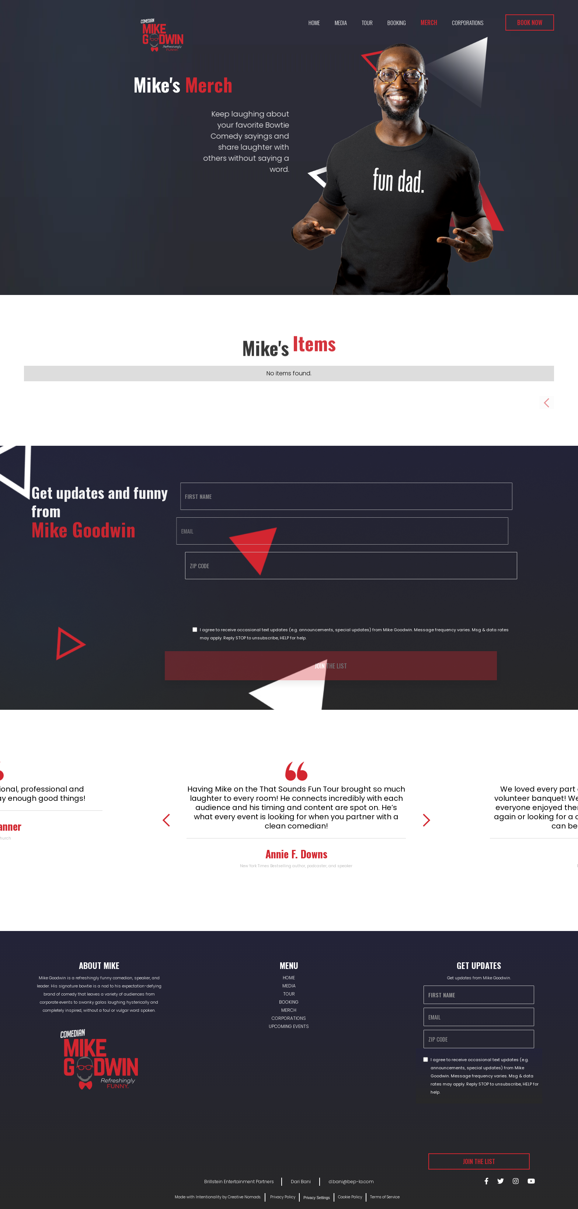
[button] (166, 820)
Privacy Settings (316, 1198)
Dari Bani (301, 1181)
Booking (396, 22)
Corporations (467, 22)
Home (314, 22)
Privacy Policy (282, 1197)
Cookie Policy (350, 1197)
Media (341, 22)
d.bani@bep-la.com (351, 1181)
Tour (367, 22)
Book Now (529, 22)
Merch (429, 22)
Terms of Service (385, 1197)
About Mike (99, 965)
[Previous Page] (546, 402)
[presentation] (211, 601)
